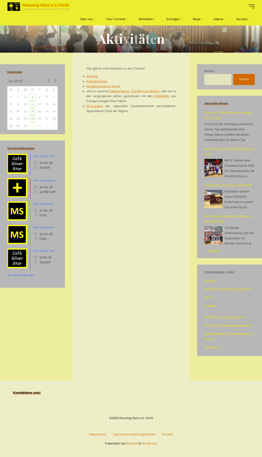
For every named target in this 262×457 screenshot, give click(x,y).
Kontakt (167, 434)
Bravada (132, 443)
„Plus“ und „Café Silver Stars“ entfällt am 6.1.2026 (228, 115)
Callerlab (210, 305)
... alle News (212, 251)
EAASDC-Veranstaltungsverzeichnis (227, 289)
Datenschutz (97, 434)
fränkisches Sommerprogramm (224, 317)
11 (32, 104)
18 (32, 111)
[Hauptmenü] (251, 6)
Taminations (212, 347)
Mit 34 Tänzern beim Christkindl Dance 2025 (229, 152)
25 (32, 118)
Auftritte (92, 76)
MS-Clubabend (43, 204)
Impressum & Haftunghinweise (134, 434)
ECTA (208, 297)
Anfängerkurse (96, 81)
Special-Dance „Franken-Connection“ (134, 91)
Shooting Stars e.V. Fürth (46, 5)
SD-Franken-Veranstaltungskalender (227, 325)
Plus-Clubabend (44, 180)
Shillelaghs (161, 96)
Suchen (209, 71)
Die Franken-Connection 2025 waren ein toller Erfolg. (228, 219)
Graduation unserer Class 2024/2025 (228, 185)
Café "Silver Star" (44, 156)
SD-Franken (94, 106)
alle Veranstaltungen (21, 275)
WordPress (149, 443)
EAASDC (210, 281)
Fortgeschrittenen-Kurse (103, 86)
